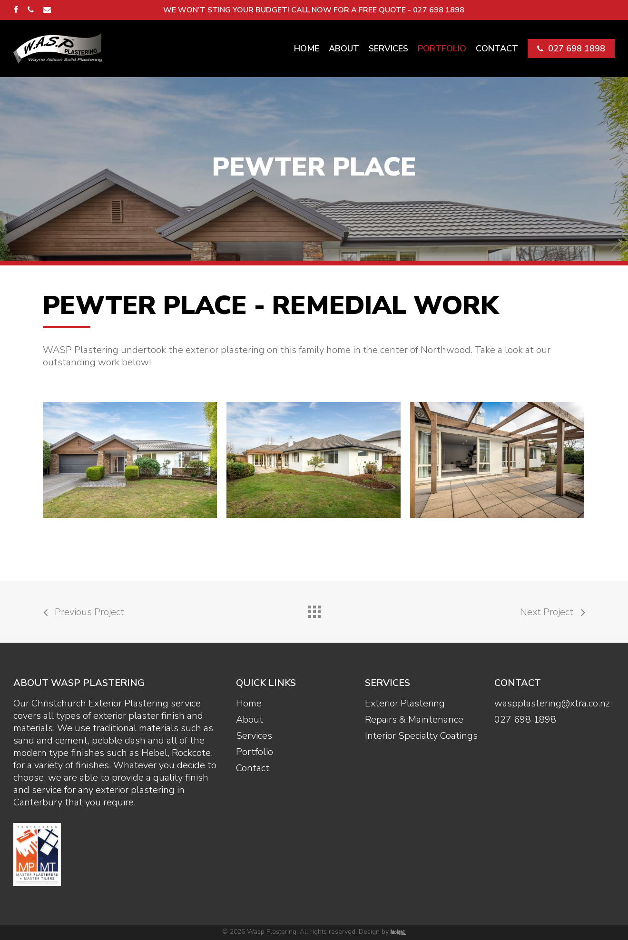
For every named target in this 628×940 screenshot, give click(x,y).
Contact (252, 768)
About (249, 720)
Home (249, 703)
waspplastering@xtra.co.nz (552, 703)
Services (254, 736)
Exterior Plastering (405, 703)
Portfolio (254, 752)
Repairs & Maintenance (414, 720)
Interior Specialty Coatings (421, 736)
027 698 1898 (525, 720)
